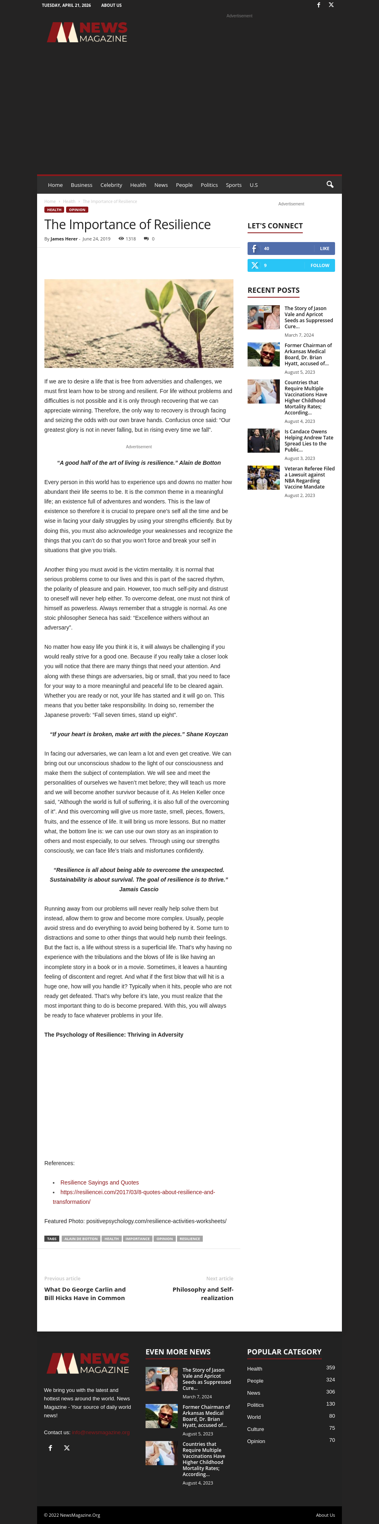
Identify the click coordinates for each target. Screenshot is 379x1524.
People (184, 184)
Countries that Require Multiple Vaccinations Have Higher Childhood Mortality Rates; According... (306, 397)
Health (138, 184)
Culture (255, 1429)
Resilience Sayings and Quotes (99, 1182)
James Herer (63, 239)
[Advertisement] (189, 114)
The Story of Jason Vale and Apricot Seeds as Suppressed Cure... (309, 317)
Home (55, 184)
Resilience (190, 1238)
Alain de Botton (81, 1238)
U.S (254, 184)
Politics (209, 184)
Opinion (77, 209)
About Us (111, 5)
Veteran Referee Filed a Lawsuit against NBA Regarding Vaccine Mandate (310, 477)
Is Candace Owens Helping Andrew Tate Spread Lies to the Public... (309, 440)
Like (324, 248)
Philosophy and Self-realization (203, 1293)
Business (82, 184)
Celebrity (111, 184)
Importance (138, 1238)
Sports (234, 184)
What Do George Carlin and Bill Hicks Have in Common (85, 1293)
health (111, 1238)
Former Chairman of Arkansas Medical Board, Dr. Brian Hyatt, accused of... (308, 354)
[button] (330, 185)
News (161, 184)
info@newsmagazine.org (100, 1432)
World (254, 1417)
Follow (319, 265)
